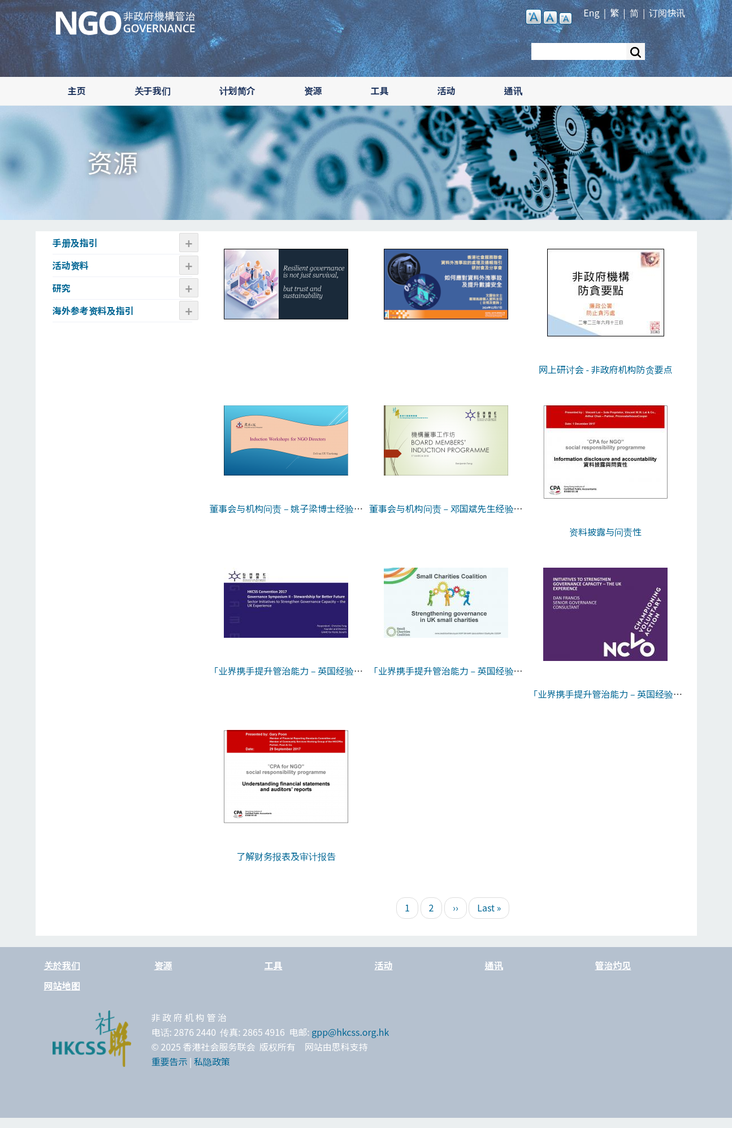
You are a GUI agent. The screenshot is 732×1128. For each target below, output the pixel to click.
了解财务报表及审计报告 (286, 856)
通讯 (513, 90)
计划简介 (237, 90)
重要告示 (169, 1061)
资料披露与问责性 (605, 531)
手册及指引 (75, 242)
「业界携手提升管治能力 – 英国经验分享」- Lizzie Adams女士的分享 (446, 678)
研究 (62, 288)
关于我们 (153, 90)
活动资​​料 (71, 265)
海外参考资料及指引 (93, 310)
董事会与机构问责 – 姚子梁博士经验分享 (286, 516)
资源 (313, 90)
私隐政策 (212, 1061)
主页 (77, 90)
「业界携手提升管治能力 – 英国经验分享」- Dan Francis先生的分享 (605, 701)
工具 (380, 90)
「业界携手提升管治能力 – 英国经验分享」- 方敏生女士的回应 (286, 678)
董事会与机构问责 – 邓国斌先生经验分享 (446, 516)
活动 (447, 90)
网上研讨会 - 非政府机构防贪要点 (606, 369)
